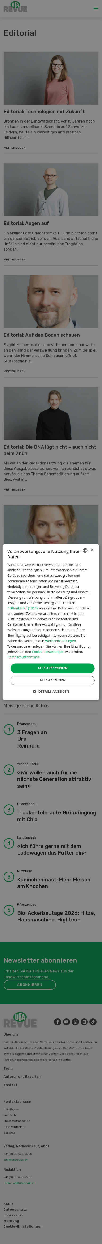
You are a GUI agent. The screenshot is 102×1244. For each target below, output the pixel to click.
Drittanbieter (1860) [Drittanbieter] (22, 608)
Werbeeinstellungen (60, 641)
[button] (51, 691)
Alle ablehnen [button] (53, 680)
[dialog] (51, 622)
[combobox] (85, 550)
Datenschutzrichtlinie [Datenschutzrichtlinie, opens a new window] (23, 657)
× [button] (92, 550)
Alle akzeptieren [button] (53, 668)
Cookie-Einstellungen (48, 651)
